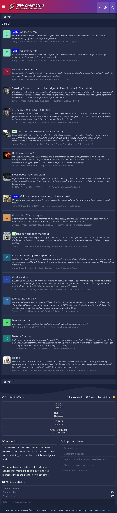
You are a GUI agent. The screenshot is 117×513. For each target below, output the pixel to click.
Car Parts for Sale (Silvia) (67, 41)
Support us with (85, 459)
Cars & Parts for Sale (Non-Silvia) (78, 144)
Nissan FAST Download (76, 470)
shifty (14, 41)
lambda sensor (21, 320)
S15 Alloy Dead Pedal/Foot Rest (31, 109)
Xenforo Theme (99, 510)
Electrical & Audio (65, 165)
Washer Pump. (24, 32)
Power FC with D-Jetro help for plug (33, 255)
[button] (3, 6)
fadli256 (15, 187)
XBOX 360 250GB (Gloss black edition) (37, 131)
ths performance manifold (30, 234)
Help (108, 397)
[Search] (112, 7)
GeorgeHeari (58, 429)
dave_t (15, 100)
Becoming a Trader (74, 453)
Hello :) (16, 358)
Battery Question (22, 336)
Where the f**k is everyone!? (29, 215)
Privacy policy (95, 397)
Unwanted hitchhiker (24, 69)
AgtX (14, 79)
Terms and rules (76, 397)
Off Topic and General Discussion (76, 224)
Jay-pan (15, 144)
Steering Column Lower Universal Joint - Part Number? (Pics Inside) (52, 88)
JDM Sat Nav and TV (24, 298)
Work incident (20, 277)
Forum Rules (70, 448)
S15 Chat (65, 79)
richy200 (16, 205)
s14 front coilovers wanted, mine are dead (41, 196)
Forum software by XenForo (28, 510)
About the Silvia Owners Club (79, 464)
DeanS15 (16, 246)
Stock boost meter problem (28, 174)
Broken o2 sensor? (23, 153)
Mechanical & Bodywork (68, 100)
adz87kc (16, 165)
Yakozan (16, 370)
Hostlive (81, 510)
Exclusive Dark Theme (13, 397)
